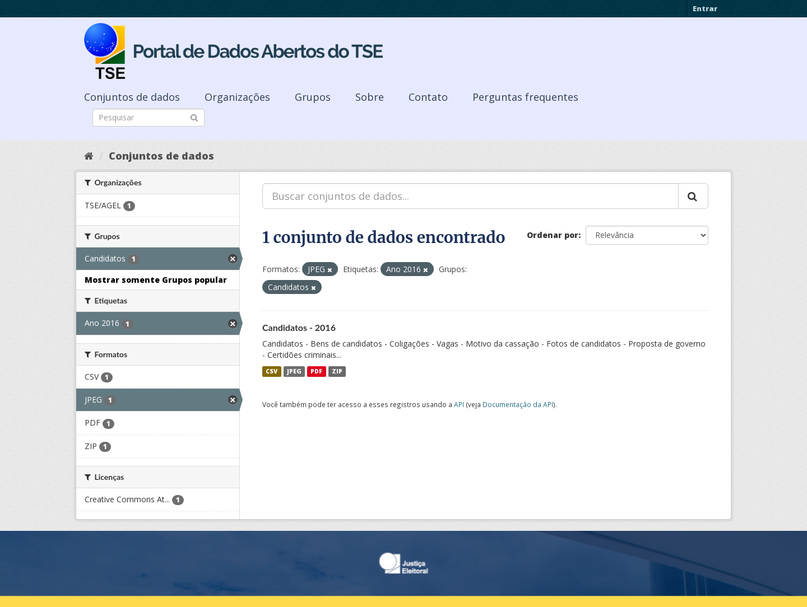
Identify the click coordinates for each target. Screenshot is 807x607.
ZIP (337, 371)
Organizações (237, 97)
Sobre (369, 97)
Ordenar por (552, 235)
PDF (316, 371)
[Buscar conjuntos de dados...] (470, 196)
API (459, 404)
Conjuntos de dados (132, 97)
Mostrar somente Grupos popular (156, 279)
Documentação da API (518, 404)
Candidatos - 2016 (299, 327)
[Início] (89, 155)
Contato (428, 97)
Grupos (313, 97)
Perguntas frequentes (525, 97)
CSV (271, 371)
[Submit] (194, 117)
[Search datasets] (148, 118)
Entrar (705, 8)
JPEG (294, 371)
